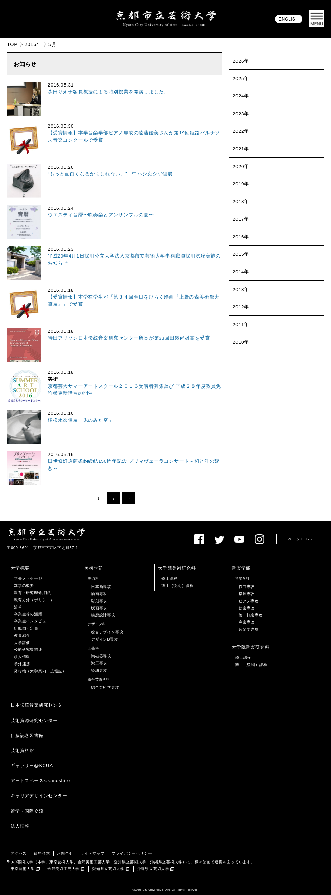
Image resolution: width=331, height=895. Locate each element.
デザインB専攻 (104, 639)
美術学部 (93, 568)
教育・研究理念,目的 (33, 593)
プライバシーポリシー (132, 853)
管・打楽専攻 (251, 615)
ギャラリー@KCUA (32, 765)
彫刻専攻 (99, 601)
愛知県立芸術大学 (108, 869)
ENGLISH (289, 19)
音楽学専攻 (249, 629)
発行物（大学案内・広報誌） (40, 671)
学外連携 (22, 664)
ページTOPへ (300, 539)
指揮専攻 (247, 594)
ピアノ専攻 (249, 601)
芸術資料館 (22, 750)
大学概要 (20, 568)
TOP (12, 44)
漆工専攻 (99, 663)
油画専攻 (99, 594)
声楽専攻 (247, 622)
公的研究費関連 (28, 649)
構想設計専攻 (103, 615)
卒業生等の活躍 (28, 614)
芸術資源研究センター (34, 720)
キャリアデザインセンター (39, 795)
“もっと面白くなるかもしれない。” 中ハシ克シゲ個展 (110, 173)
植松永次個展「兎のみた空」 (80, 420)
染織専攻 (99, 670)
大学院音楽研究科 (250, 647)
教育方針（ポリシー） (34, 600)
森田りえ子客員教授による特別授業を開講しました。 (108, 91)
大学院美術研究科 (177, 568)
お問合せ (65, 853)
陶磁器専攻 (101, 656)
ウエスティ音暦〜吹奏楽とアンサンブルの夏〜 (101, 215)
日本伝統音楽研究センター (39, 705)
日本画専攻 (101, 586)
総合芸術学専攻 (105, 687)
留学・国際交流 (27, 811)
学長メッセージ (28, 578)
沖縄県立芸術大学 (153, 869)
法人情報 (20, 826)
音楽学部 (241, 568)
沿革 (18, 607)
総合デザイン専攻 (107, 632)
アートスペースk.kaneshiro (40, 780)
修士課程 (169, 578)
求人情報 (22, 657)
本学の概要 (24, 585)
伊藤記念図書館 (27, 735)
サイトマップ (93, 853)
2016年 (33, 44)
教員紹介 (22, 635)
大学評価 (22, 643)
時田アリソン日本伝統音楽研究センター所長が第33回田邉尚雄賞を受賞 (129, 338)
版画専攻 (99, 608)
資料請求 (42, 853)
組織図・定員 (26, 628)
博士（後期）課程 (177, 585)
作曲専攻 (247, 586)
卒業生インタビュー (32, 621)
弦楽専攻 (247, 608)
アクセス (19, 853)
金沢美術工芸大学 (63, 869)
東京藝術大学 (23, 869)
